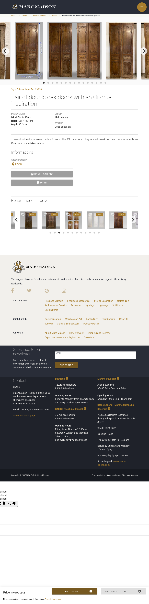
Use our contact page (24, 415)
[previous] (5, 51)
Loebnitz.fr (92, 319)
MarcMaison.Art (73, 319)
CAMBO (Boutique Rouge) (71, 409)
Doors (54, 15)
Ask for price (78, 591)
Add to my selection (123, 591)
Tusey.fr (49, 323)
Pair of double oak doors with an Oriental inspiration (81, 15)
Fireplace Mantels (54, 301)
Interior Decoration (39, 15)
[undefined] (12, 504)
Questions (89, 337)
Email (58, 352)
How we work (76, 333)
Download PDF (42, 174)
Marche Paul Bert (108, 378)
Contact (134, 475)
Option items (51, 310)
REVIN (16, 164)
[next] (143, 51)
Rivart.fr (123, 319)
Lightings (89, 305)
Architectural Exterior (56, 305)
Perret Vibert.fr (91, 323)
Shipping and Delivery (99, 333)
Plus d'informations (53, 599)
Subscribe (66, 365)
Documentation (53, 319)
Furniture (76, 305)
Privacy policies (99, 475)
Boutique (62, 378)
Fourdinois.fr (108, 319)
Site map (126, 475)
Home (24, 15)
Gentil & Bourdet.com (68, 323)
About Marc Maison (55, 333)
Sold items (117, 305)
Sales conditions (114, 475)
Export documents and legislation (62, 337)
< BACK (14, 15)
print (42, 183)
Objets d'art (123, 301)
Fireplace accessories (78, 301)
